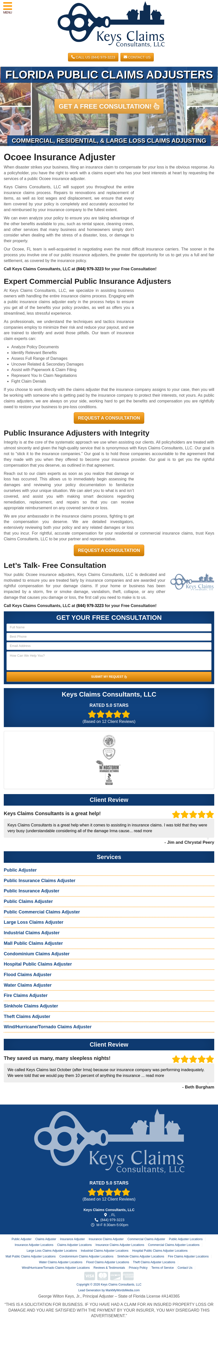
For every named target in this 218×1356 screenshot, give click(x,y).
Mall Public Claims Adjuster (33, 943)
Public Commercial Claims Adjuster (42, 911)
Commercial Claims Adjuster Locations (173, 1245)
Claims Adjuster (45, 1239)
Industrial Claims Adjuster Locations (104, 1250)
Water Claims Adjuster (28, 985)
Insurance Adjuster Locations (34, 1245)
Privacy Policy (138, 1267)
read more (143, 831)
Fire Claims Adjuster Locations (188, 1256)
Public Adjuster (20, 870)
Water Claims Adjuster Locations (60, 1262)
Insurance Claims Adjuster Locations (120, 1245)
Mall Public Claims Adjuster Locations (30, 1256)
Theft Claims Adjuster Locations (154, 1262)
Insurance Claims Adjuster (106, 1239)
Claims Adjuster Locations (74, 1245)
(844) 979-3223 (90, 269)
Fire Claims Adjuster (25, 995)
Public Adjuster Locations (186, 1239)
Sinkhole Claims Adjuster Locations (140, 1256)
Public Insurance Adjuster (31, 890)
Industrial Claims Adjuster (31, 932)
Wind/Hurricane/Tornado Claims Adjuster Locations (56, 1267)
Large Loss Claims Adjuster (33, 922)
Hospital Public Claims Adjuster (38, 964)
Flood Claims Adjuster (27, 974)
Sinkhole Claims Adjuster (31, 1005)
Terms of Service (162, 1267)
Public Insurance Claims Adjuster (39, 880)
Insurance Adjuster (72, 1239)
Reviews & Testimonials (109, 1267)
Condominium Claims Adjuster (36, 953)
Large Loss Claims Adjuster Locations (52, 1250)
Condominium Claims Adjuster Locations (86, 1256)
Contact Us (137, 57)
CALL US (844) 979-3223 (93, 57)
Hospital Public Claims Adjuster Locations (160, 1250)
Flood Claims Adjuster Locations (107, 1262)
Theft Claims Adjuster (27, 1016)
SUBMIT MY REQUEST (109, 677)
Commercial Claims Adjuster (146, 1239)
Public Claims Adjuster (28, 901)
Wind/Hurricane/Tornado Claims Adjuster (48, 1026)
